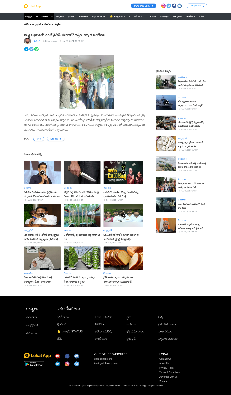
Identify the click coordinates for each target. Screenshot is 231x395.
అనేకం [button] (203, 16)
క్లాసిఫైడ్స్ (131, 338)
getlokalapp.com (103, 358)
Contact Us (165, 358)
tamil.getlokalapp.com (106, 363)
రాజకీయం (101, 338)
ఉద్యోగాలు (63, 317)
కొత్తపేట (58, 24)
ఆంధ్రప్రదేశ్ (29, 16)
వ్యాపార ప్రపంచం (168, 338)
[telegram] (26, 51)
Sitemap (163, 381)
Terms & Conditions (169, 372)
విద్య (160, 317)
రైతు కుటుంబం (167, 324)
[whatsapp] (36, 51)
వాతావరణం (165, 331)
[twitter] (31, 51)
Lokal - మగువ (103, 317)
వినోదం (99, 324)
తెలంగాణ (44, 16)
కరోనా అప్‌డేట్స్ (103, 331)
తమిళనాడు (32, 333)
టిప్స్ (59, 338)
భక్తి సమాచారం (135, 331)
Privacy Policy (166, 367)
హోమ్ (26, 24)
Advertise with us (168, 376)
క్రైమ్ (129, 317)
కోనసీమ (47, 24)
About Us (164, 363)
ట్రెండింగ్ (61, 324)
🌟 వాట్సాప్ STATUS (70, 331)
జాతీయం (132, 324)
